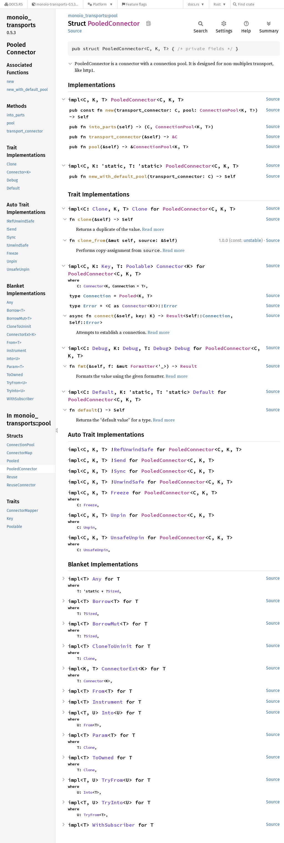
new (109, 110)
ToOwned (103, 757)
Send (120, 460)
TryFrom (112, 780)
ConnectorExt (120, 668)
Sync (120, 471)
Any (97, 579)
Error (90, 305)
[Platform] (100, 4)
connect (104, 315)
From (98, 691)
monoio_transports (87, 15)
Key (106, 266)
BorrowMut (106, 623)
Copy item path (148, 23)
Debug (100, 348)
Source (75, 31)
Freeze (120, 492)
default (87, 410)
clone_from (91, 240)
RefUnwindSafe (133, 449)
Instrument (107, 702)
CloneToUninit (112, 646)
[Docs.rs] (13, 4)
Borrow (101, 601)
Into (108, 712)
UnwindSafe (129, 482)
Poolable (138, 266)
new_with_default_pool (118, 176)
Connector (170, 266)
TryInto (112, 802)
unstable (252, 240)
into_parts (102, 126)
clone (85, 219)
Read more (153, 229)
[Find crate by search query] (260, 4)
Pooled (127, 295)
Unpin (118, 515)
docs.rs (193, 4)
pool (113, 15)
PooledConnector (133, 99)
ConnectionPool (219, 110)
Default (103, 392)
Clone (100, 209)
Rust (217, 4)
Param (100, 735)
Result (174, 315)
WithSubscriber (113, 825)
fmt (82, 366)
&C (175, 136)
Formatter (142, 366)
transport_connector (115, 136)
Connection (97, 295)
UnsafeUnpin (127, 537)
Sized (113, 591)
